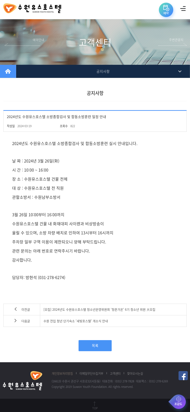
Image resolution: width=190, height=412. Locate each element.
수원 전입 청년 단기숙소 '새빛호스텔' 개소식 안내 (75, 321)
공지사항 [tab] (103, 71)
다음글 (25, 321)
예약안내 (38, 39)
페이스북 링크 (183, 375)
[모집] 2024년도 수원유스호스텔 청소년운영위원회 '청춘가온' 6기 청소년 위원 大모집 (99, 309)
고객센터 (115, 373)
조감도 (178, 402)
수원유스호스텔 (32, 9)
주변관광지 (176, 39)
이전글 (25, 309)
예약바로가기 (167, 11)
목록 (95, 345)
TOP (95, 408)
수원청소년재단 (22, 380)
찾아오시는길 (135, 373)
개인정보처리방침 (62, 373)
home (8, 71)
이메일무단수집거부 (91, 373)
